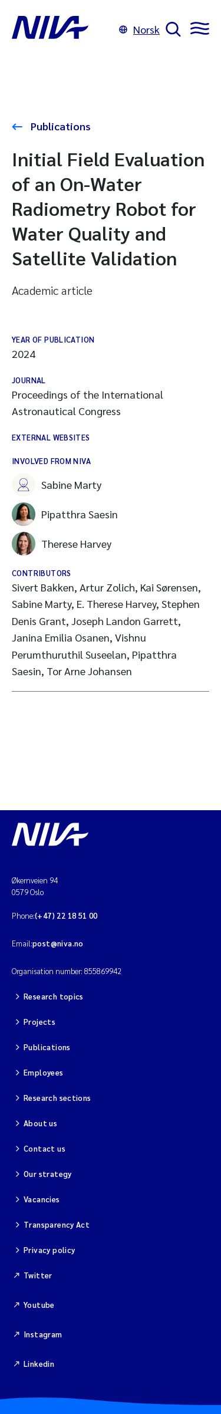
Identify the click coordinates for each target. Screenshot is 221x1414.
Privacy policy (49, 1250)
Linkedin (39, 1364)
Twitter (38, 1275)
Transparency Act (57, 1224)
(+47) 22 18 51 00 (66, 915)
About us (40, 1123)
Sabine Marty (56, 484)
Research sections (57, 1098)
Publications (59, 126)
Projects (39, 1022)
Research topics (54, 996)
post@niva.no (58, 943)
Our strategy (48, 1174)
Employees (44, 1072)
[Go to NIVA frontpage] (62, 29)
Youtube (39, 1305)
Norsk (139, 29)
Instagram (43, 1334)
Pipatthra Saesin (65, 514)
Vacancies (42, 1199)
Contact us (44, 1148)
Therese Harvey (61, 543)
